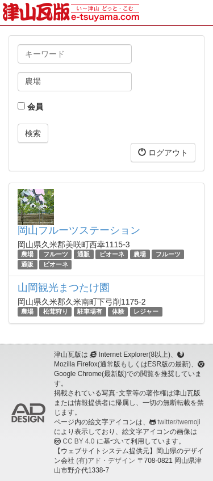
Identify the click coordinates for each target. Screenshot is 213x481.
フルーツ (55, 254)
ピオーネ (111, 254)
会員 (30, 106)
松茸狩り (55, 311)
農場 (27, 254)
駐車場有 (89, 311)
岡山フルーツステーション (79, 230)
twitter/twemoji (178, 422)
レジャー (145, 311)
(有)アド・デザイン (105, 461)
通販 (83, 254)
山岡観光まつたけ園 (64, 287)
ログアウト (163, 152)
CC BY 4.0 (78, 441)
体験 (118, 311)
